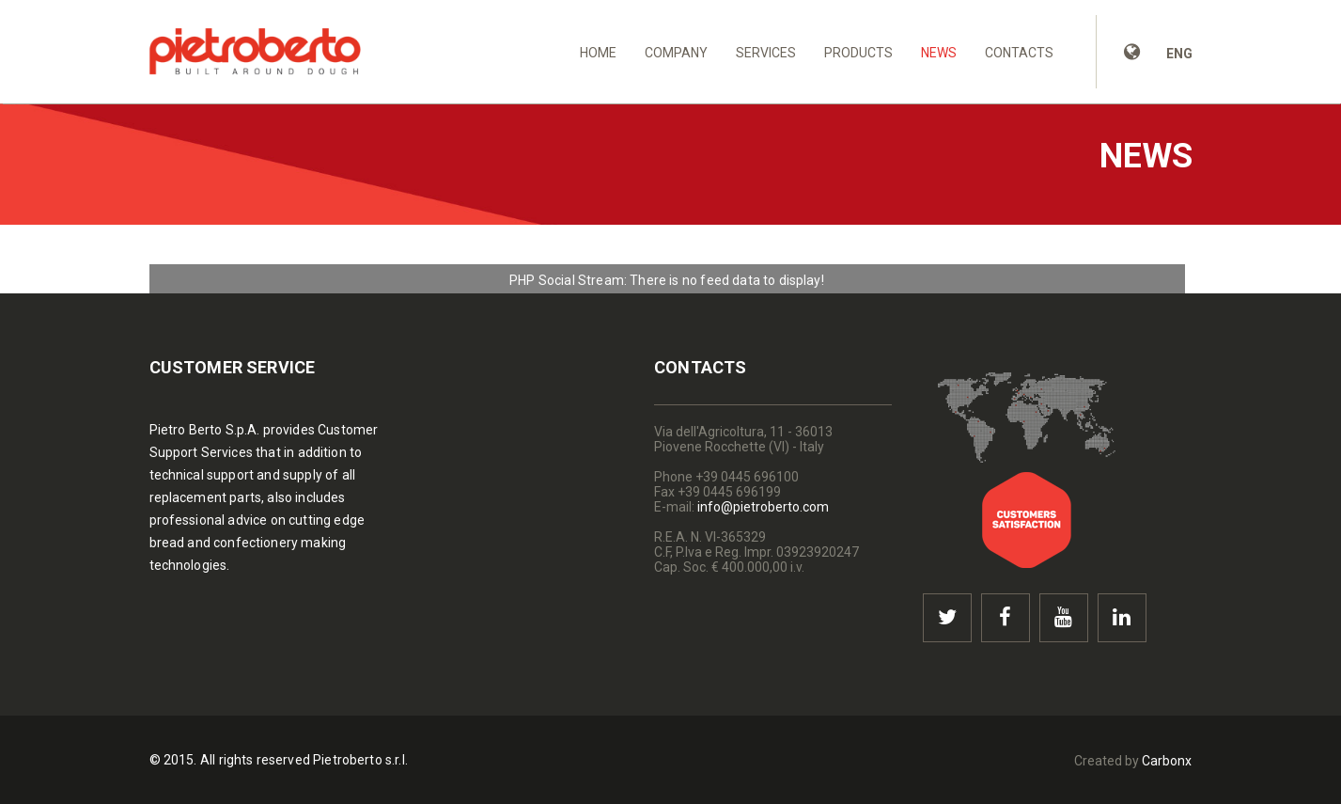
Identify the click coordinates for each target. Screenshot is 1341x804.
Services (766, 52)
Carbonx (1167, 760)
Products (858, 52)
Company (676, 52)
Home (598, 52)
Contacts (1019, 52)
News (939, 52)
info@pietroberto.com (763, 506)
